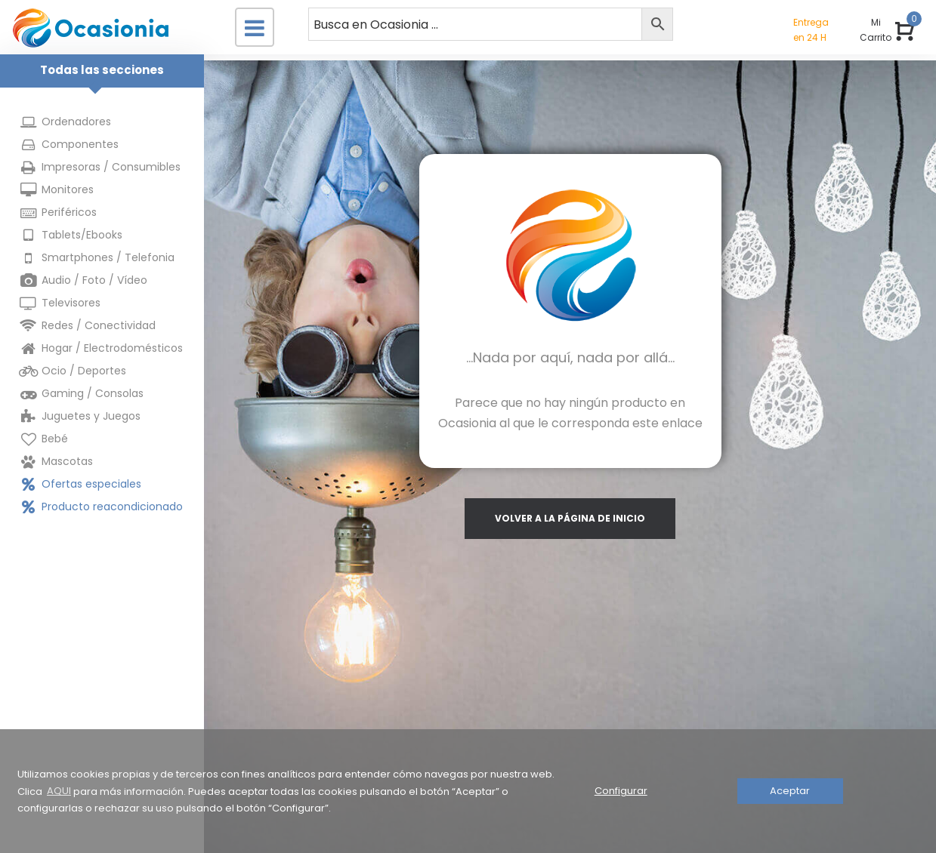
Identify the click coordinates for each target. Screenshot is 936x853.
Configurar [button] (621, 791)
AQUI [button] (59, 791)
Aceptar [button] (790, 791)
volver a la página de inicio (570, 518)
